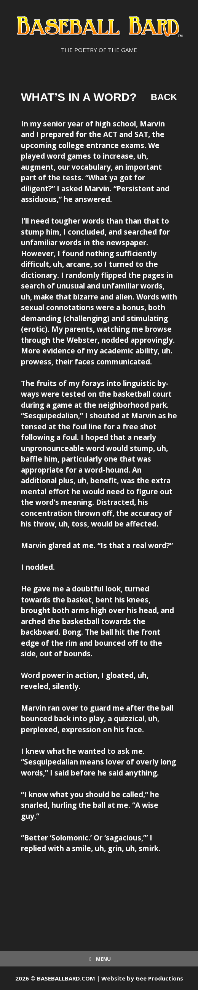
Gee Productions (159, 978)
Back (164, 97)
